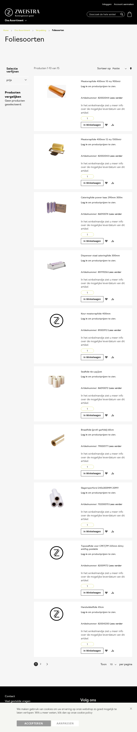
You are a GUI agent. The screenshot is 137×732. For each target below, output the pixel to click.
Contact (10, 696)
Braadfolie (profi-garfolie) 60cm (97, 430)
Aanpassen (65, 723)
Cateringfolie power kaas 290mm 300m (102, 197)
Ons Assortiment (22, 30)
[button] (106, 125)
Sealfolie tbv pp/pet (91, 372)
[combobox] (106, 14)
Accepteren (33, 723)
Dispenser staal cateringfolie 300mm (100, 256)
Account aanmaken (124, 4)
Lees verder (116, 98)
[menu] (16, 20)
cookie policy (84, 713)
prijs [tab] (9, 80)
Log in (84, 86)
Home (6, 30)
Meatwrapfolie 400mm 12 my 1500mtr (101, 139)
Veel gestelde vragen (17, 701)
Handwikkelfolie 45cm (92, 607)
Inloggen (107, 4)
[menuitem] (16, 20)
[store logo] (22, 12)
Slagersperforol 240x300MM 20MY (100, 488)
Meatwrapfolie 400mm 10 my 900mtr (101, 81)
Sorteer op (104, 68)
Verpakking (41, 30)
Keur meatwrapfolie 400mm (96, 314)
